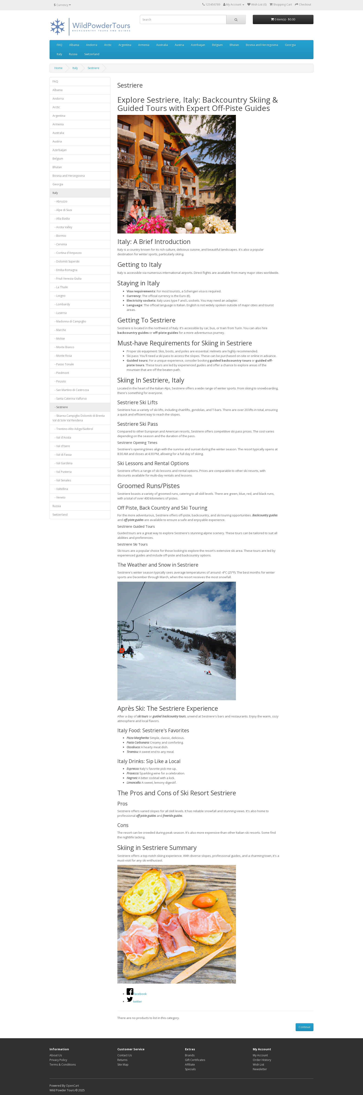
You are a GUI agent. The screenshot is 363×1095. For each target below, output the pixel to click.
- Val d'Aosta (62, 437)
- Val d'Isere (61, 446)
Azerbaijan (198, 45)
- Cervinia (60, 244)
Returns (122, 1060)
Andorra (91, 45)
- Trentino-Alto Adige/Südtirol (73, 429)
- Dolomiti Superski (66, 261)
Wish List (258, 1065)
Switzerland (91, 54)
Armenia (143, 45)
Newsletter (260, 1069)
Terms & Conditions (63, 1065)
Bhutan (234, 45)
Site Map (122, 1065)
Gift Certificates (195, 1060)
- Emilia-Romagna (65, 270)
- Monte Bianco (63, 347)
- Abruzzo (60, 201)
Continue (304, 1027)
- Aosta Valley (62, 227)
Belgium (217, 45)
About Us (56, 1055)
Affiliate (190, 1065)
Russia (73, 54)
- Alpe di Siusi (62, 210)
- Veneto (59, 497)
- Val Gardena (62, 463)
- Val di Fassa (62, 455)
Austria (179, 45)
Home (58, 68)
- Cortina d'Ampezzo (67, 253)
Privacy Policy (58, 1060)
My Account (260, 1055)
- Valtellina (60, 489)
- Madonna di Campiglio (69, 321)
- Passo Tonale (63, 364)
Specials (190, 1069)
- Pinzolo (59, 381)
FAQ (59, 45)
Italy (59, 54)
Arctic (108, 45)
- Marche (59, 330)
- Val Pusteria (62, 472)
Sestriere (93, 68)
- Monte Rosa (62, 356)
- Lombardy (61, 304)
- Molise (59, 339)
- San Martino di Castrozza (71, 390)
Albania (74, 45)
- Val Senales (62, 480)
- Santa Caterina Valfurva (70, 399)
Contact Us (124, 1055)
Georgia (290, 45)
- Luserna (60, 313)
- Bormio (59, 236)
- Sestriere (60, 407)
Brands (189, 1055)
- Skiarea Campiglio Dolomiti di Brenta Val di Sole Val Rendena (79, 418)
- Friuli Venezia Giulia (67, 279)
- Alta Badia (61, 219)
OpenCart (72, 1086)
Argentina (125, 45)
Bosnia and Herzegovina (262, 45)
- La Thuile (60, 287)
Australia (162, 45)
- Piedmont (61, 373)
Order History (262, 1060)
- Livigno (59, 296)
